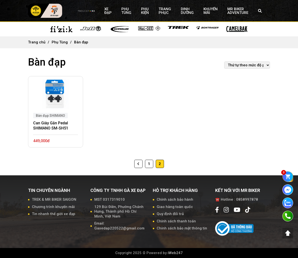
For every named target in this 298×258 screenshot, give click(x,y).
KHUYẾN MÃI (210, 11)
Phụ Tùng (60, 42)
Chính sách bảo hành (175, 199)
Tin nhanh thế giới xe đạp (53, 214)
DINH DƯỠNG (187, 11)
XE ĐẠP (108, 11)
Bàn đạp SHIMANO (50, 116)
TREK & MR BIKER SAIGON (54, 199)
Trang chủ (36, 42)
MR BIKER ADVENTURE (237, 11)
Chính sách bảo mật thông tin (182, 228)
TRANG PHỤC (165, 11)
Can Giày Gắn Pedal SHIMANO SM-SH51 (50, 125)
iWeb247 (175, 253)
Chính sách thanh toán (176, 221)
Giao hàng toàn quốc (175, 207)
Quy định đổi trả (170, 214)
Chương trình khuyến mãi (53, 207)
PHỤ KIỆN (145, 11)
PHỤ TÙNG (126, 11)
